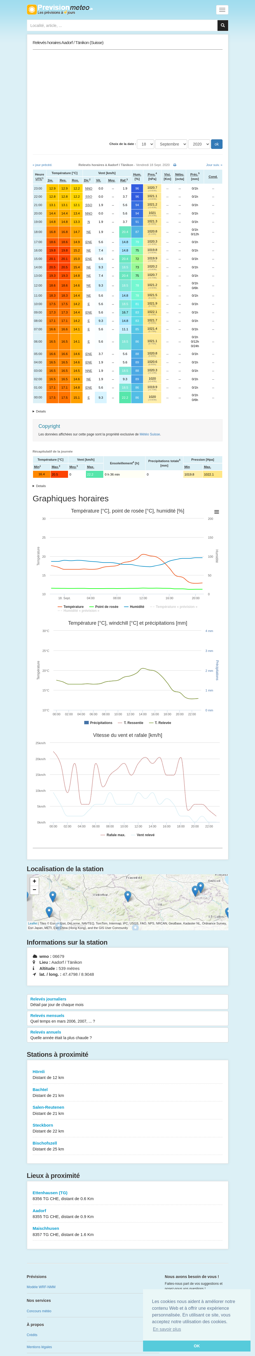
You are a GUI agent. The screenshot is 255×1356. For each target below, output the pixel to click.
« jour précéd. (42, 165)
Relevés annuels (128, 1035)
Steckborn (128, 1128)
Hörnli (128, 1075)
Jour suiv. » (214, 165)
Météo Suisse (150, 434)
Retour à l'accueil (60, 9)
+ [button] (34, 882)
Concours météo (39, 1311)
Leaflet (33, 923)
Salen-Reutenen (128, 1110)
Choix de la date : (122, 144)
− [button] (34, 890)
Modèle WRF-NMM (41, 1287)
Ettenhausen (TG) (128, 1196)
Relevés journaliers (128, 1002)
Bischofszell (128, 1146)
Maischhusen (128, 1231)
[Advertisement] (128, 94)
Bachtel (128, 1093)
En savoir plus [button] (167, 1329)
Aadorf (128, 1214)
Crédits (32, 1335)
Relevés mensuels (128, 1018)
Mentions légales (39, 1347)
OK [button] (197, 1346)
